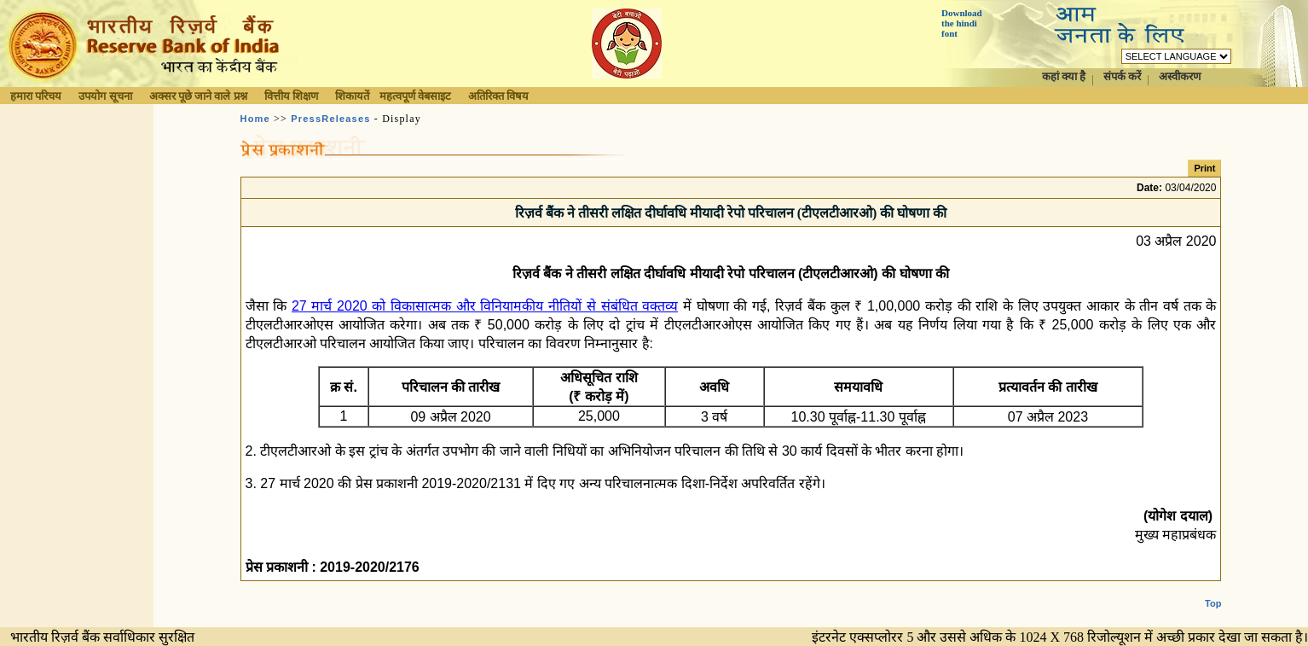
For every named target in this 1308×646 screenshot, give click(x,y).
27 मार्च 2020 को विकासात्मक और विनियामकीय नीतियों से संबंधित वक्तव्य (485, 306)
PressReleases (330, 118)
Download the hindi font (961, 23)
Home (255, 118)
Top (1213, 590)
